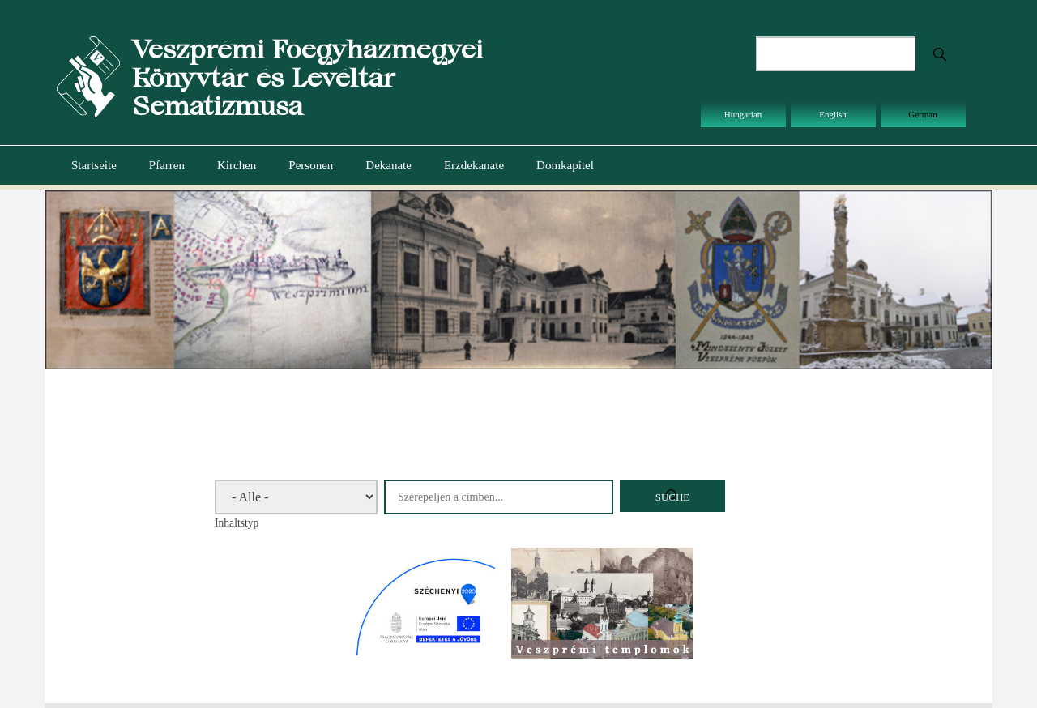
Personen (310, 165)
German (922, 114)
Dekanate (388, 165)
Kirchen (236, 165)
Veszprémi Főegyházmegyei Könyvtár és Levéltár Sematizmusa (307, 77)
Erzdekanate (474, 165)
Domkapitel (565, 165)
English (833, 114)
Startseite (94, 165)
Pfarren (167, 165)
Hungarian (743, 114)
